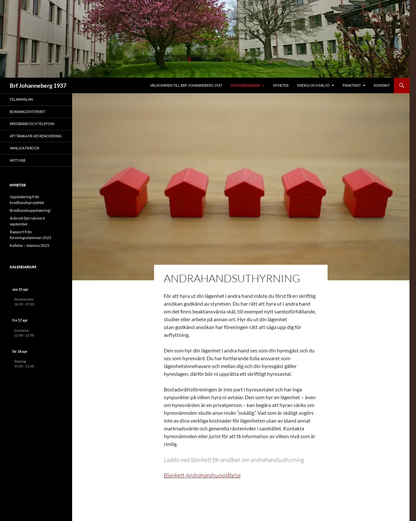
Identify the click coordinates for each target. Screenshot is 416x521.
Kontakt (382, 85)
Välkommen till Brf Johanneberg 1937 (186, 85)
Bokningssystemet (27, 111)
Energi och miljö (313, 85)
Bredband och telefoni (32, 123)
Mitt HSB (17, 160)
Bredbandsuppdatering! (30, 210)
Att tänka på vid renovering (36, 136)
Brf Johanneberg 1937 (38, 85)
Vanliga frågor (24, 148)
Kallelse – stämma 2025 (29, 245)
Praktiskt (352, 85)
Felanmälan (21, 99)
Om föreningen (245, 85)
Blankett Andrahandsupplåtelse (202, 475)
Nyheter (281, 85)
